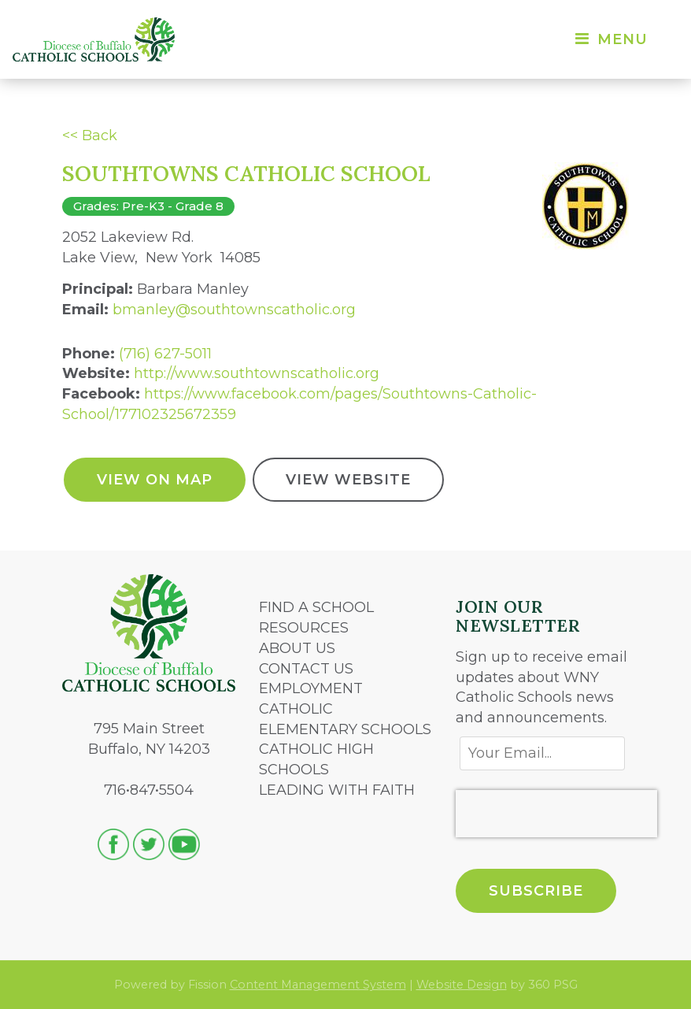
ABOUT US (297, 648)
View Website (348, 479)
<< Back (89, 135)
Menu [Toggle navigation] (610, 39)
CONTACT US (306, 668)
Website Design (461, 984)
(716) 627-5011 (165, 353)
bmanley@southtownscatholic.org (234, 309)
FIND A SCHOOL (316, 607)
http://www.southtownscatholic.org (256, 373)
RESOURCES (304, 627)
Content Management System (318, 984)
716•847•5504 (149, 790)
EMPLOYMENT (311, 688)
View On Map (154, 479)
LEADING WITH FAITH (337, 790)
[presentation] (556, 813)
